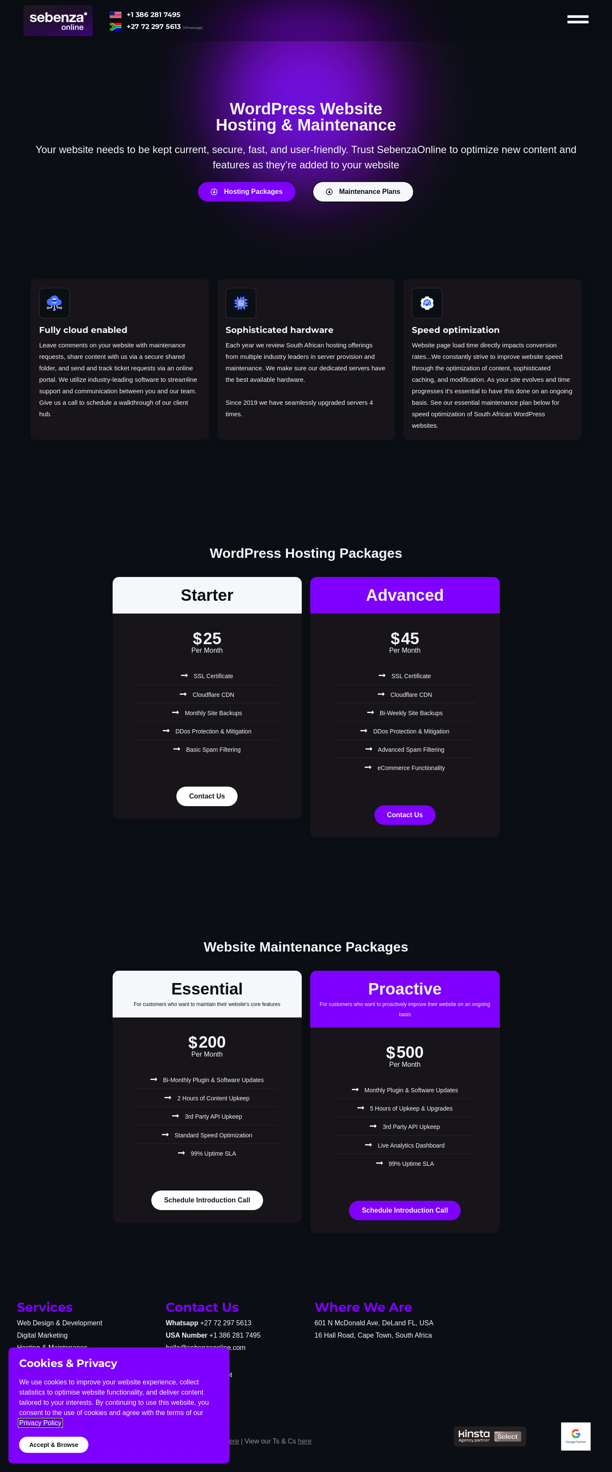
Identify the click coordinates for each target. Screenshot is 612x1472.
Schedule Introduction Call (207, 1200)
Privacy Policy (40, 1423)
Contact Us (207, 796)
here (232, 1441)
